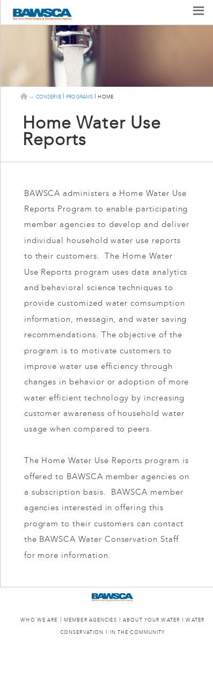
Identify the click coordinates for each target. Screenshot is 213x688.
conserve (48, 96)
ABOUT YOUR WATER (151, 620)
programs (79, 96)
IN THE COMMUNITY (137, 632)
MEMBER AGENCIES (90, 620)
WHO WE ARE (38, 620)
